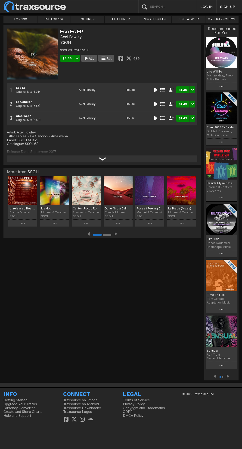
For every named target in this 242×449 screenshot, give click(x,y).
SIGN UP (227, 6)
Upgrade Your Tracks (20, 404)
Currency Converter (19, 408)
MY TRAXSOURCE (222, 19)
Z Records (214, 191)
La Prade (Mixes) (179, 208)
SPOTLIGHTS (155, 19)
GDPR (128, 412)
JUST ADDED (188, 19)
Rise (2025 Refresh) (220, 127)
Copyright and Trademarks (144, 408)
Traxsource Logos (77, 412)
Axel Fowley (71, 37)
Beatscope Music (219, 247)
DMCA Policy (133, 416)
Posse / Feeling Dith (150, 208)
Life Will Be (214, 71)
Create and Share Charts (22, 412)
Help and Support (17, 416)
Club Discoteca (217, 135)
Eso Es (20, 87)
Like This (213, 239)
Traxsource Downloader (82, 408)
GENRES (88, 19)
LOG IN (206, 6)
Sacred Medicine (218, 358)
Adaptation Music (218, 302)
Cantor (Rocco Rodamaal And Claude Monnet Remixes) (86, 208)
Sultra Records (217, 79)
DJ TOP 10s (54, 19)
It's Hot (46, 208)
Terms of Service (136, 400)
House (130, 90)
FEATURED (121, 19)
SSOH (65, 42)
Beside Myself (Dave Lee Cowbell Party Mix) (221, 183)
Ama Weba (23, 116)
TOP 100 (20, 19)
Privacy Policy (134, 404)
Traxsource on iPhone (80, 400)
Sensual (212, 350)
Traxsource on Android (81, 404)
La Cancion (24, 102)
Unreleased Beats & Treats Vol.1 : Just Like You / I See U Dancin (22, 208)
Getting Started (15, 400)
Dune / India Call (116, 208)
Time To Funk (216, 295)
